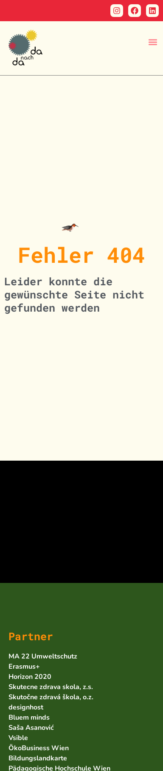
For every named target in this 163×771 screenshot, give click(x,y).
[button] (153, 42)
